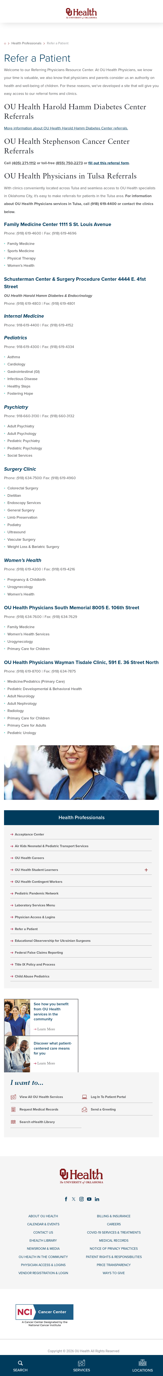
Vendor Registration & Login (43, 1286)
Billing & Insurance (114, 1225)
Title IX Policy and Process (38, 972)
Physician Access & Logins (37, 923)
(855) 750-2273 (69, 165)
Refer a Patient (28, 935)
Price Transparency (113, 1277)
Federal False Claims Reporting (42, 960)
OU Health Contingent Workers (41, 886)
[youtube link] (90, 1207)
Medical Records (114, 1251)
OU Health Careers (31, 861)
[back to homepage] (5, 46)
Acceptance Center (31, 837)
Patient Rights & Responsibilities (113, 1269)
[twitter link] (73, 1207)
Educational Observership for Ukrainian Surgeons (57, 947)
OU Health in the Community (43, 1269)
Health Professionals (27, 46)
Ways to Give (113, 1286)
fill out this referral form (108, 165)
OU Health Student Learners (39, 874)
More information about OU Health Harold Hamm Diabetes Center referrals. (66, 130)
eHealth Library (43, 1251)
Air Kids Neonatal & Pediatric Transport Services (56, 849)
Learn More (49, 1037)
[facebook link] (64, 1207)
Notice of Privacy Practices (114, 1260)
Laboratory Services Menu (37, 910)
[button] (146, 874)
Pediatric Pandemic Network (39, 898)
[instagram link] (81, 1207)
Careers (114, 1234)
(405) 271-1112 (24, 165)
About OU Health (43, 1225)
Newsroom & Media (43, 1260)
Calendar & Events (43, 1234)
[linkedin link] (98, 1207)
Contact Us (43, 1243)
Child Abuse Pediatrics (34, 984)
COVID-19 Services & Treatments (114, 1243)
